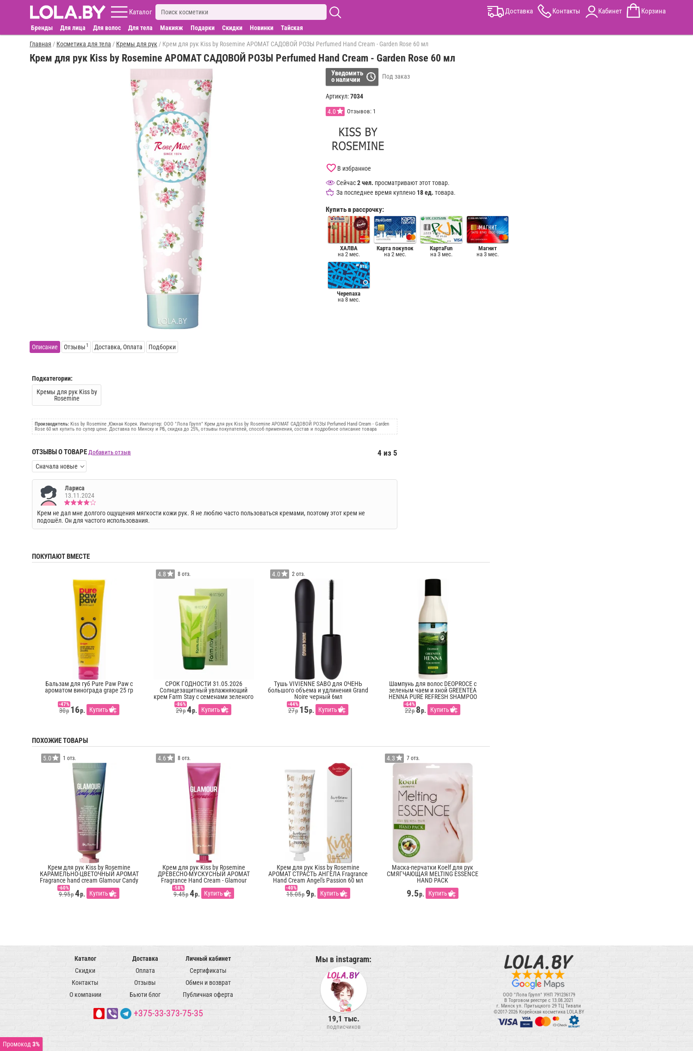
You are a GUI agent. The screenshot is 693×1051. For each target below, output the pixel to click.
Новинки (261, 27)
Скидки (232, 27)
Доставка (145, 958)
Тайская (292, 27)
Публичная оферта (208, 994)
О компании (85, 994)
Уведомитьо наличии (347, 76)
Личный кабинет (208, 958)
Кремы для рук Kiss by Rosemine (67, 395)
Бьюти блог (145, 994)
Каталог (85, 958)
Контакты (85, 982)
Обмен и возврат (208, 982)
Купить (98, 709)
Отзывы (145, 982)
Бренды (42, 27)
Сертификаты (208, 970)
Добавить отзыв (109, 452)
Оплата (145, 970)
